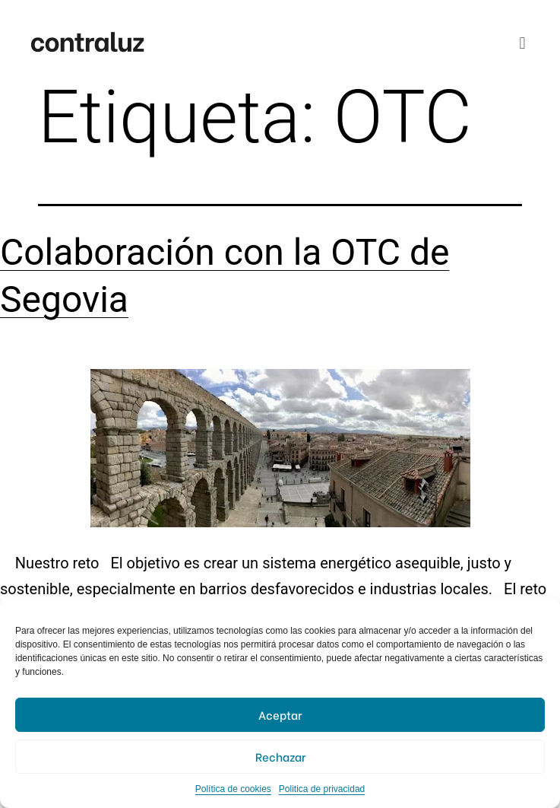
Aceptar (280, 714)
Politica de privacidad (322, 789)
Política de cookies (233, 789)
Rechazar (280, 756)
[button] (522, 43)
